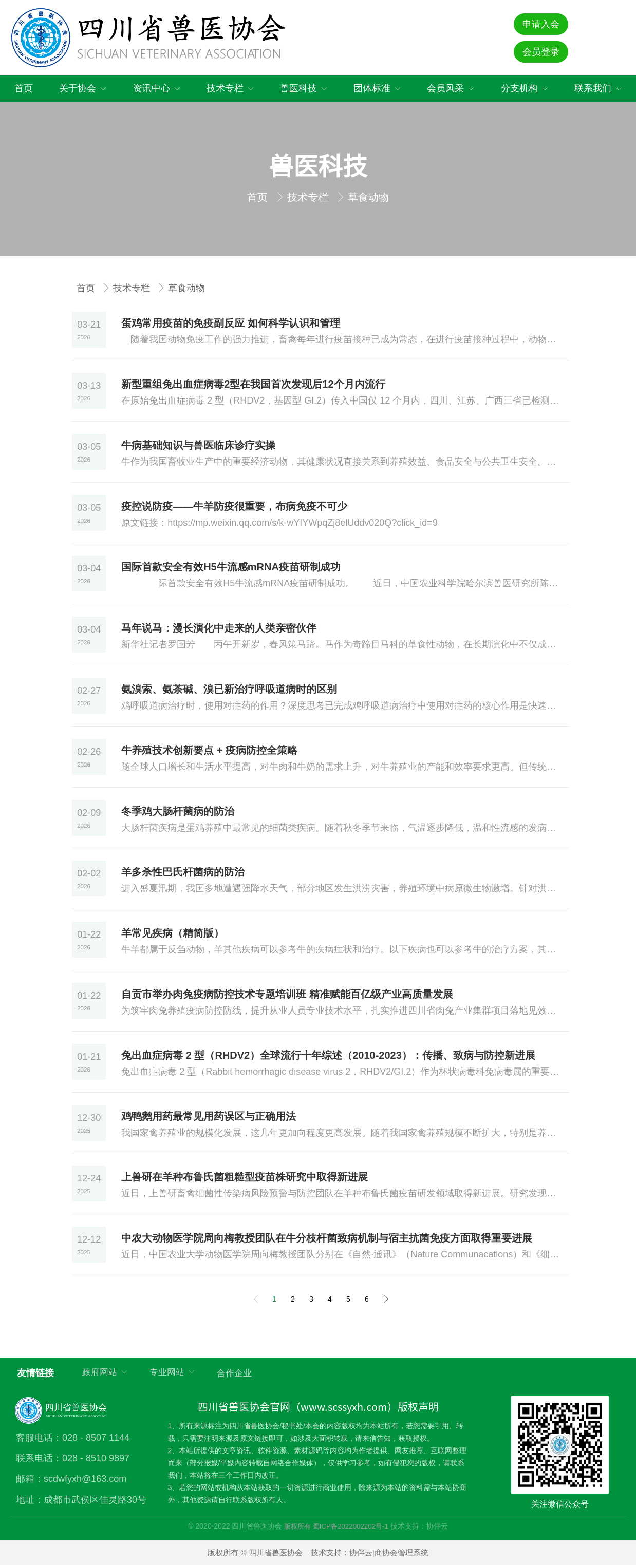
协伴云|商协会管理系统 (388, 1552)
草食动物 (368, 197)
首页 (259, 197)
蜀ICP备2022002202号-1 (350, 1526)
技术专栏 (309, 197)
